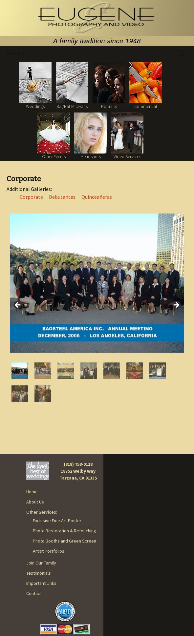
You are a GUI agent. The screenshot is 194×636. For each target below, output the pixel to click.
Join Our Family (41, 563)
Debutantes (62, 197)
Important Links (41, 583)
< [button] (18, 305)
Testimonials (38, 573)
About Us (35, 502)
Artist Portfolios (48, 551)
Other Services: (41, 512)
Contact (34, 593)
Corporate (31, 197)
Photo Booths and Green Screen (64, 541)
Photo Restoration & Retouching (64, 531)
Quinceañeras (96, 197)
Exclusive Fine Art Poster (57, 520)
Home (32, 492)
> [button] (176, 305)
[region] (97, 307)
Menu (13, 53)
